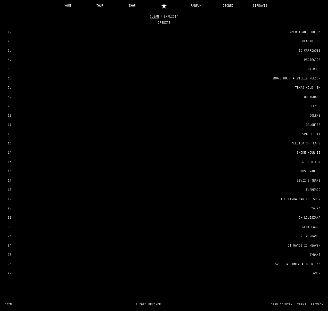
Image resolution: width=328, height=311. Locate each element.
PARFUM (196, 5)
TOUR (99, 5)
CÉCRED (228, 5)
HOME (68, 5)
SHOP (132, 5)
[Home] (164, 6)
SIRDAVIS (260, 5)
